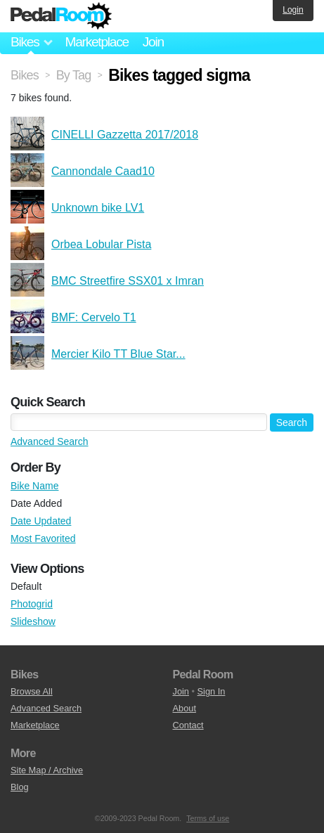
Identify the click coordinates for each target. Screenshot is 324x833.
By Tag (73, 75)
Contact (188, 725)
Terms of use (207, 818)
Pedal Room (61, 16)
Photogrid (32, 603)
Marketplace (96, 41)
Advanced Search (50, 441)
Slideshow (33, 621)
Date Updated (41, 521)
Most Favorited (43, 538)
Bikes (25, 75)
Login (293, 10)
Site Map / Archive (47, 770)
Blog (20, 787)
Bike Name (34, 485)
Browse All (32, 691)
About (184, 708)
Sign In (211, 691)
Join (153, 41)
